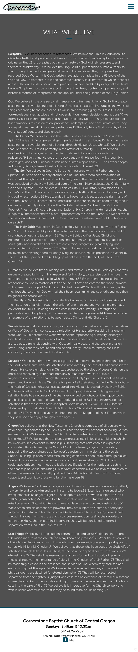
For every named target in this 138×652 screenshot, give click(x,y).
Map (72, 640)
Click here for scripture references (47, 54)
